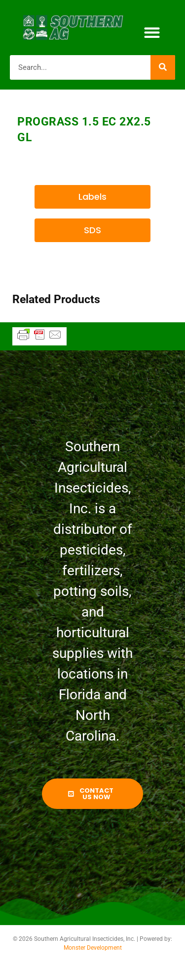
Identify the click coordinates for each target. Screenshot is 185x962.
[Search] (162, 67)
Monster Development (93, 947)
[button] (152, 32)
